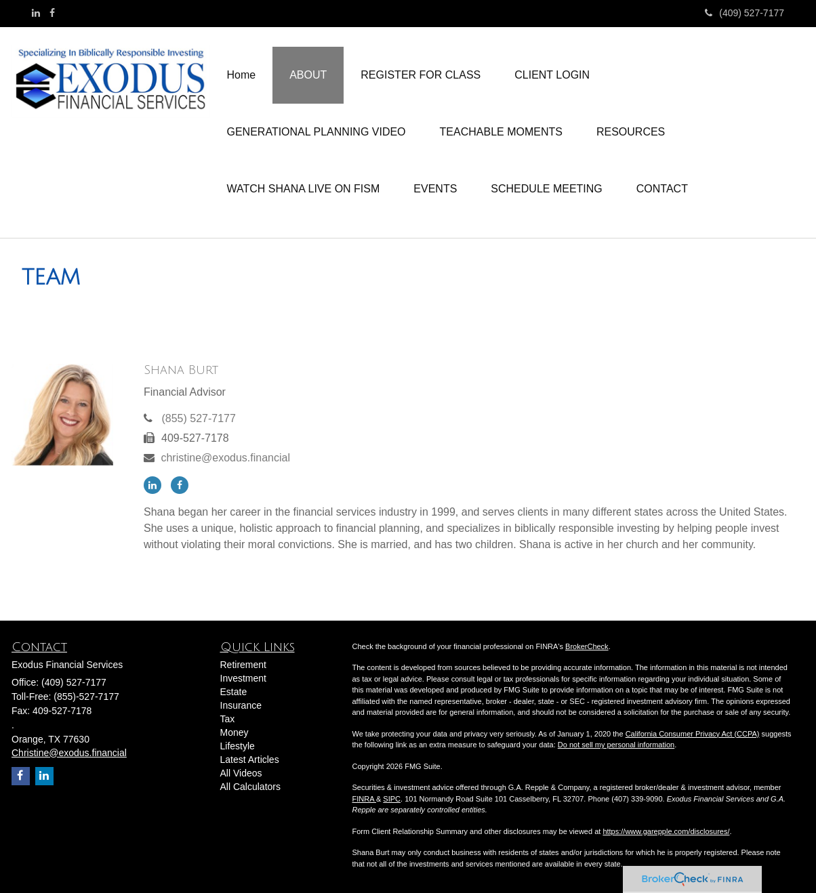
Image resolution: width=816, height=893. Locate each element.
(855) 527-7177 (198, 418)
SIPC (392, 799)
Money (234, 732)
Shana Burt (181, 370)
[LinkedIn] (36, 13)
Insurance (241, 705)
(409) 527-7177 (744, 12)
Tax (227, 718)
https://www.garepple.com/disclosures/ (666, 831)
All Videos (241, 773)
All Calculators (250, 786)
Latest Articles (249, 759)
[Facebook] (52, 13)
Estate (233, 691)
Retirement (243, 664)
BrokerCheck (587, 646)
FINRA (364, 799)
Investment (243, 678)
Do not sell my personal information (616, 745)
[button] (308, 75)
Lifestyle (237, 746)
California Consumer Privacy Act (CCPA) (693, 734)
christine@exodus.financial (225, 457)
